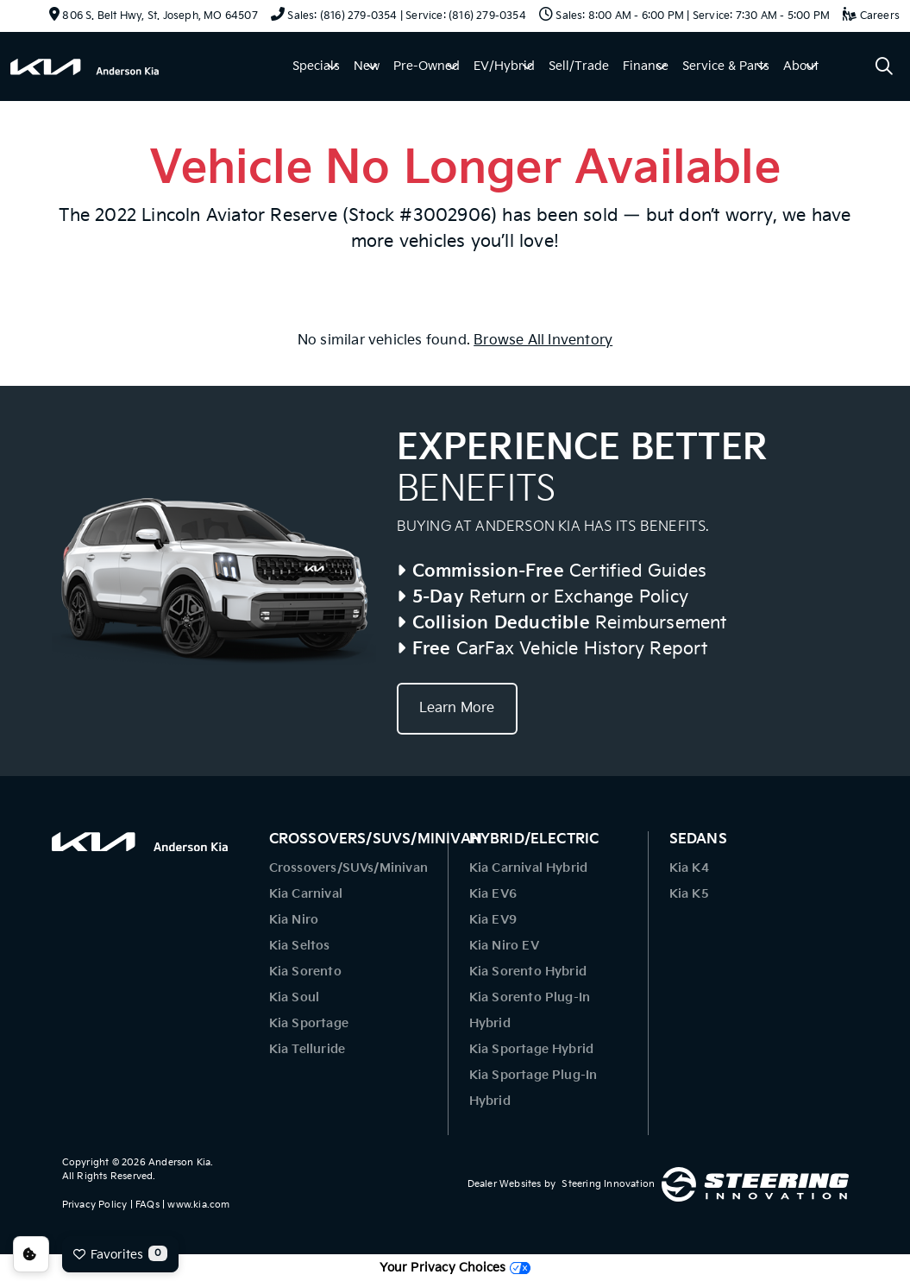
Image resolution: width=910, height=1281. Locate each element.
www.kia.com (198, 1204)
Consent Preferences (31, 1254)
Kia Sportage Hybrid (531, 1049)
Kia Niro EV (504, 945)
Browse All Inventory (543, 340)
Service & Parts (725, 66)
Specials (316, 66)
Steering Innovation (608, 1184)
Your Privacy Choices (455, 1267)
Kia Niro (294, 919)
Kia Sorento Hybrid (528, 971)
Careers (871, 15)
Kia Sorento (305, 971)
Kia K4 (689, 868)
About (801, 66)
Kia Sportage (308, 1023)
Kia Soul (294, 997)
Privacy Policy (95, 1204)
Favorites (120, 1253)
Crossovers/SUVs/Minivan (349, 868)
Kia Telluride (307, 1049)
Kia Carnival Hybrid (528, 868)
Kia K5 (689, 894)
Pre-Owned (426, 66)
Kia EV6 (493, 894)
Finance (645, 66)
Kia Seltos (299, 945)
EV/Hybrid (504, 66)
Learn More (457, 708)
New (367, 66)
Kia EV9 (493, 919)
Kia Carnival (305, 894)
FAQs (147, 1204)
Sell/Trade (579, 66)
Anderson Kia (179, 1162)
